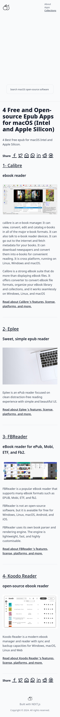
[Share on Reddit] (44, 155)
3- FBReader (15, 436)
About (47, 4)
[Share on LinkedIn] (38, 155)
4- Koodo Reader (20, 576)
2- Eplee (11, 329)
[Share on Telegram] (50, 155)
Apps (47, 7)
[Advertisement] (30, 46)
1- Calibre (12, 165)
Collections (50, 10)
